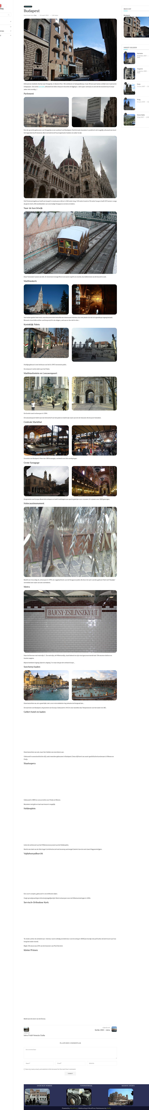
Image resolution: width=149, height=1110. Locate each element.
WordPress (73, 1108)
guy (35, 15)
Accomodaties (12, 35)
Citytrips (12, 27)
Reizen (12, 22)
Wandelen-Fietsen (12, 31)
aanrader (41, 86)
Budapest (127, 15)
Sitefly (109, 1108)
